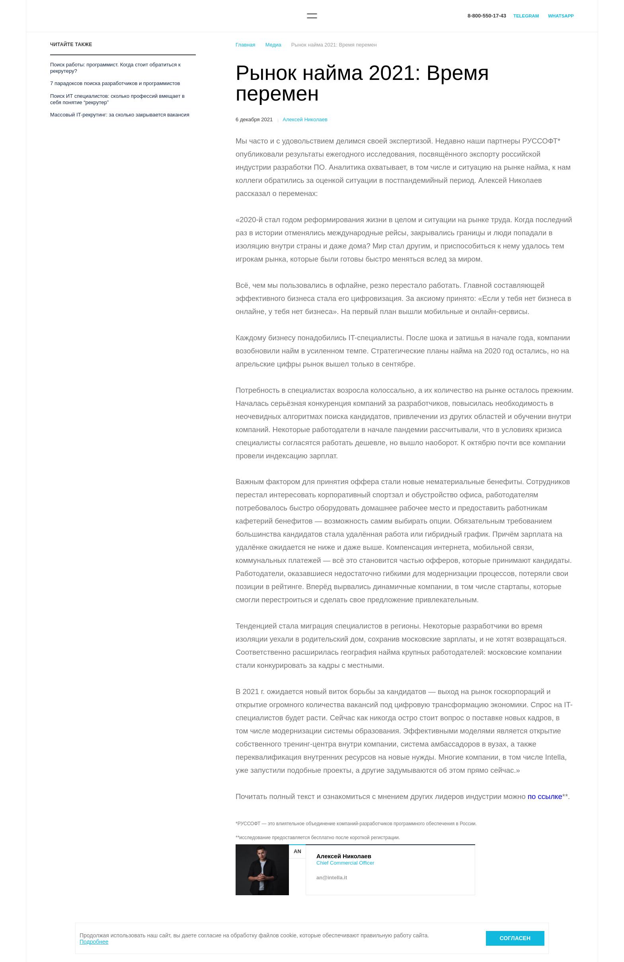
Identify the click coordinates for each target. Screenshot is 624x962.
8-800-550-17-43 (487, 16)
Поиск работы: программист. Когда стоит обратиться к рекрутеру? (115, 68)
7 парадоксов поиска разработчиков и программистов (115, 83)
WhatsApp (561, 16)
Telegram (526, 16)
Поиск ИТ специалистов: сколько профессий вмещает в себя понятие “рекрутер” (117, 99)
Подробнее (94, 942)
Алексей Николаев (305, 119)
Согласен (515, 938)
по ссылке (545, 796)
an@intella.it (331, 878)
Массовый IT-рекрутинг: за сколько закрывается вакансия (119, 115)
